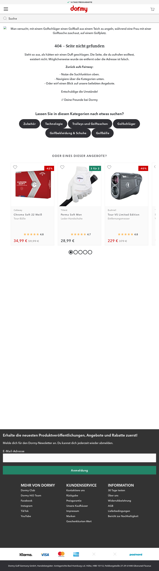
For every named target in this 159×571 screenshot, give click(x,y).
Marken (70, 499)
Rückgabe (72, 478)
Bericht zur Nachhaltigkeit (123, 499)
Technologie (54, 267)
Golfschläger (126, 267)
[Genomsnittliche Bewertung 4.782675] (31, 378)
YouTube (26, 499)
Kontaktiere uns (75, 473)
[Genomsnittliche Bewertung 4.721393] (78, 378)
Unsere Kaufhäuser (77, 488)
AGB (110, 488)
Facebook (26, 483)
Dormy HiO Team (31, 478)
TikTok (25, 493)
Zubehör (29, 267)
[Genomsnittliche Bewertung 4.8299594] (126, 378)
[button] (74, 395)
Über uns (113, 478)
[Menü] (5, 9)
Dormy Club (28, 473)
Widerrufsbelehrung (119, 483)
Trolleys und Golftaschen (90, 267)
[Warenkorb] (152, 9)
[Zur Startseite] (78, 9)
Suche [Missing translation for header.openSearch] (10, 18)
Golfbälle (102, 276)
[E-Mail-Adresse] (79, 440)
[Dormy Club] (142, 9)
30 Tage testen (116, 473)
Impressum (72, 493)
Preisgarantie (73, 483)
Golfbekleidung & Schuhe (68, 276)
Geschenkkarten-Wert (79, 504)
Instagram (27, 488)
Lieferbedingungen (119, 493)
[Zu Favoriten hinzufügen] (15, 311)
